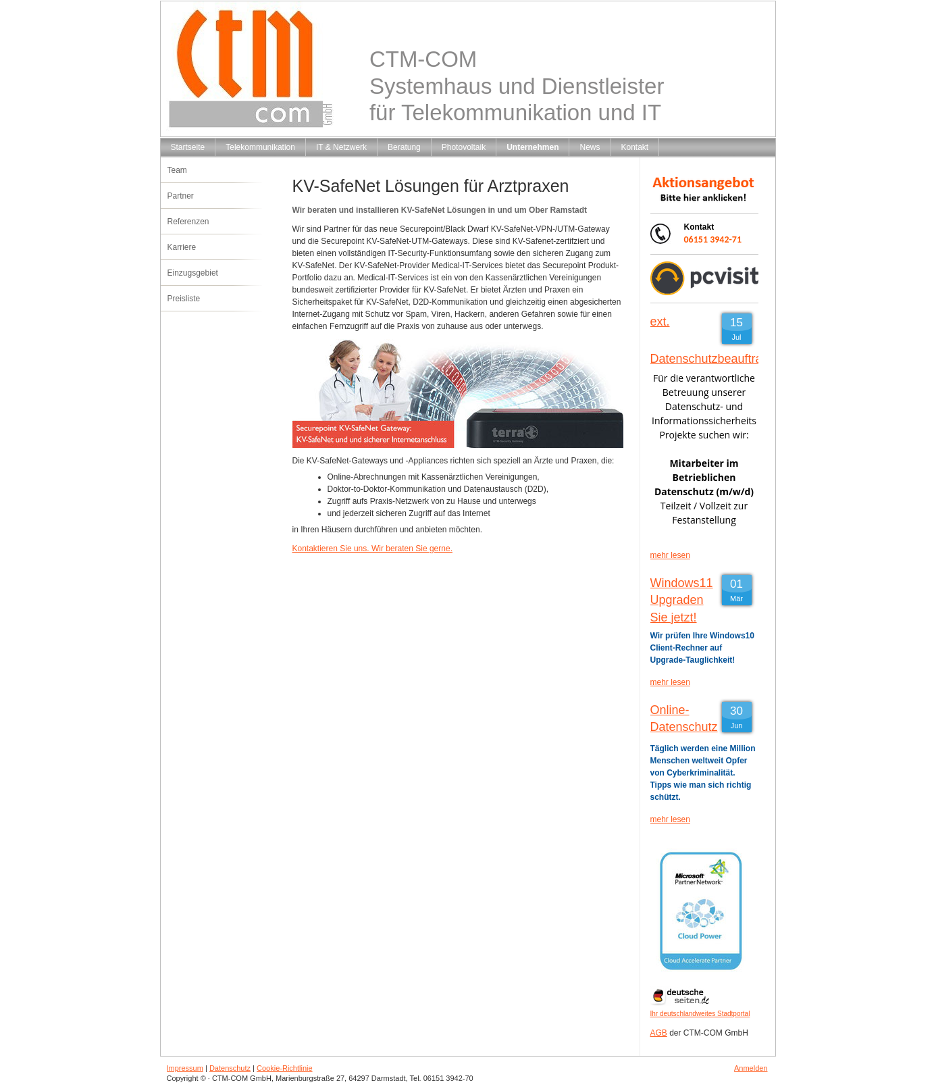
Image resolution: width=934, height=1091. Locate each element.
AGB (658, 1033)
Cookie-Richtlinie (285, 1068)
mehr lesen (670, 555)
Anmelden (751, 1068)
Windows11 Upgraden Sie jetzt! (681, 600)
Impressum (185, 1068)
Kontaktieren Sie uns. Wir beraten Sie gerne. (372, 548)
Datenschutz (230, 1068)
